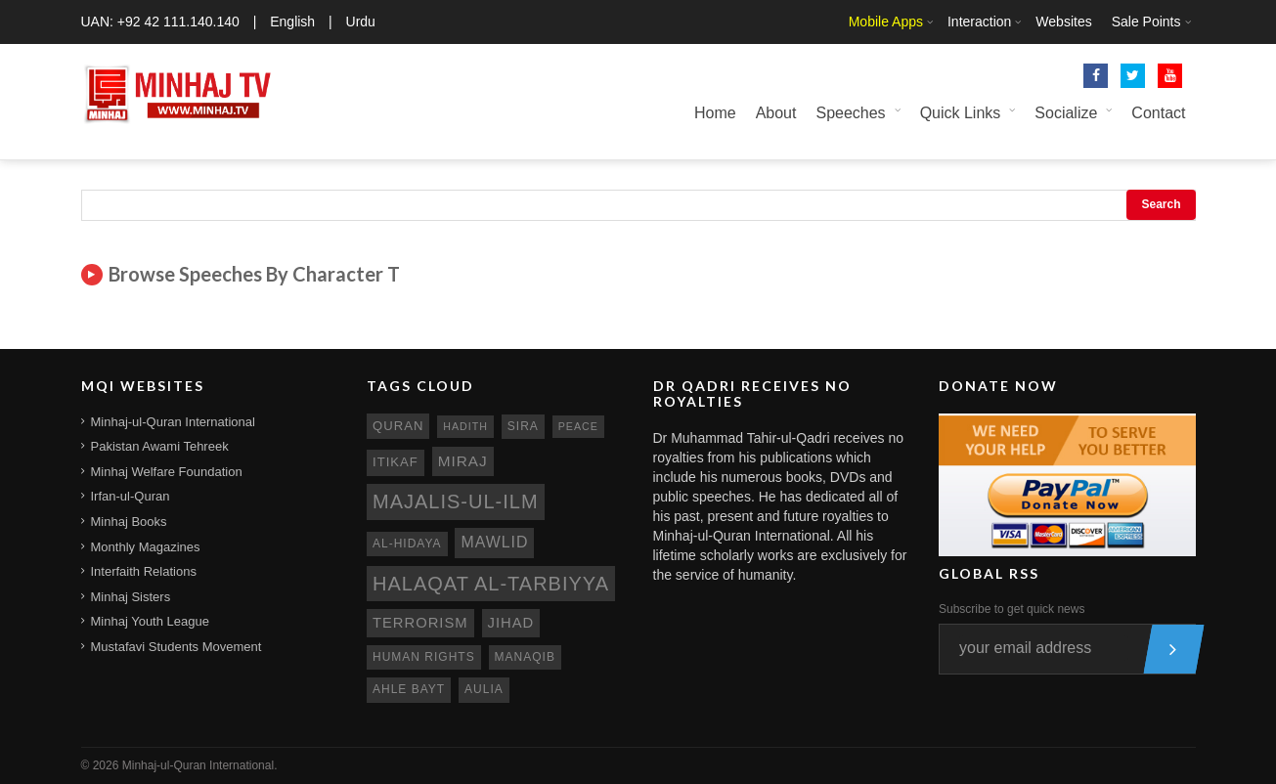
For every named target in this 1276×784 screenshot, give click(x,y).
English (292, 21)
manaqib (525, 657)
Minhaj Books (129, 521)
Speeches (850, 113)
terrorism (420, 623)
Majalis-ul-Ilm (456, 501)
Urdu (360, 21)
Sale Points (1146, 21)
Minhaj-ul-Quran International (173, 421)
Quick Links (960, 113)
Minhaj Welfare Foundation (166, 471)
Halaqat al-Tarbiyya (491, 583)
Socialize (1065, 113)
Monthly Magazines (145, 547)
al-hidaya (407, 543)
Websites (1063, 21)
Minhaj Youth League (150, 621)
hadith (465, 426)
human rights (424, 657)
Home (715, 113)
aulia (484, 689)
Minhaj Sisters (131, 596)
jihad (511, 623)
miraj (463, 461)
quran (398, 425)
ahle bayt (409, 689)
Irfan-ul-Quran (130, 496)
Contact (1158, 113)
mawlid (494, 542)
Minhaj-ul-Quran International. (200, 765)
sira (523, 426)
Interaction (979, 21)
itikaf (395, 462)
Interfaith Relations (144, 571)
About (776, 113)
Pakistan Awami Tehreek (160, 446)
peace (578, 426)
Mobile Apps (886, 21)
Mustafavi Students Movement (176, 646)
